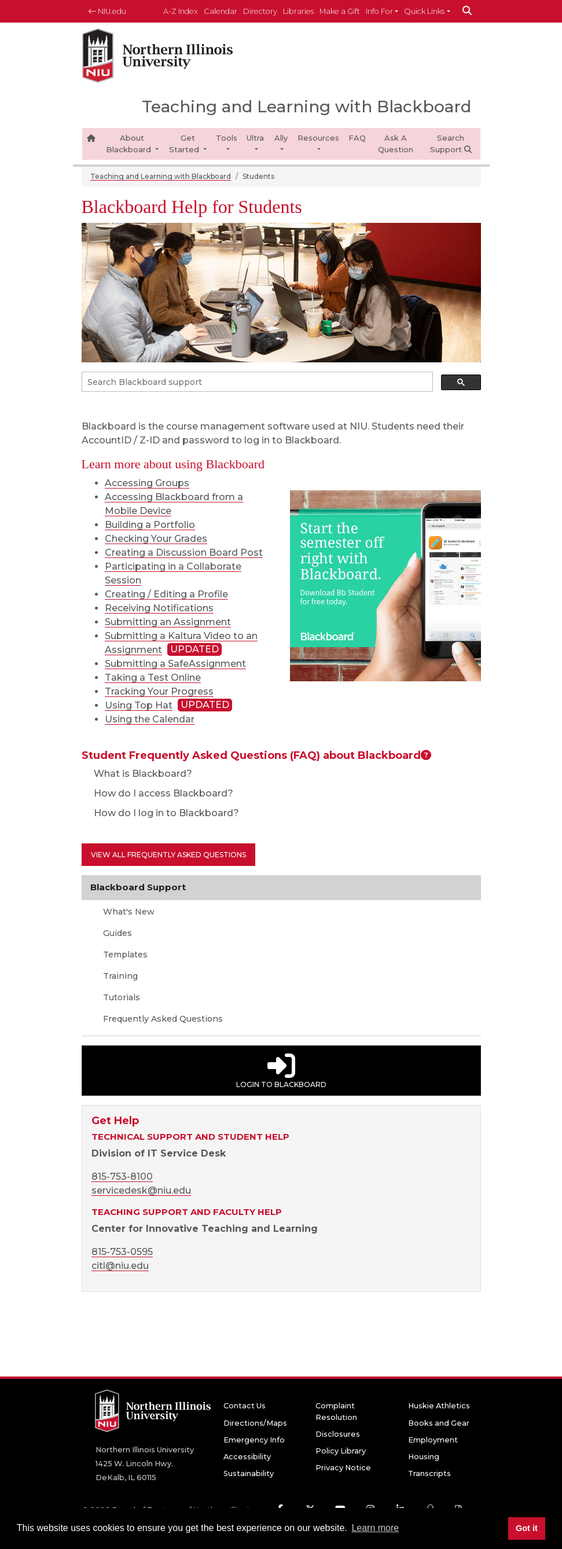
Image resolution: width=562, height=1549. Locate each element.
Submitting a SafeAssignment (175, 663)
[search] (256, 382)
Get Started (185, 143)
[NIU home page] (157, 56)
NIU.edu (107, 11)
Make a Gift (339, 11)
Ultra (255, 137)
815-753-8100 (122, 1176)
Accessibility (247, 1456)
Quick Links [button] (424, 11)
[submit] (467, 11)
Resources (318, 137)
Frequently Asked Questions (162, 1019)
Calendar (220, 11)
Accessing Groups (147, 483)
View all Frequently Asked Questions (168, 854)
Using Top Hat (138, 705)
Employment (433, 1440)
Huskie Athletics (439, 1405)
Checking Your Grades (156, 538)
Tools (226, 137)
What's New (128, 911)
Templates (124, 954)
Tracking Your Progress (159, 691)
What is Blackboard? (137, 773)
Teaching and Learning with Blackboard (160, 176)
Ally (281, 137)
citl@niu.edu (120, 1265)
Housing (423, 1456)
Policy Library (340, 1451)
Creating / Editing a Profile (166, 594)
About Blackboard (129, 143)
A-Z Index (180, 11)
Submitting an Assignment (168, 621)
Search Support (451, 143)
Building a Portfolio (150, 524)
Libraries (298, 11)
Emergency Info (254, 1440)
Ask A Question (395, 143)
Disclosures (337, 1434)
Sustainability (248, 1473)
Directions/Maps (255, 1423)
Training (119, 976)
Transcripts (429, 1473)
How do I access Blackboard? (157, 793)
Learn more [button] (375, 1528)
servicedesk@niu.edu (141, 1190)
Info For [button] (379, 11)
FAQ (357, 137)
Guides (116, 933)
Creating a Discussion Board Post (184, 552)
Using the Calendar (149, 719)
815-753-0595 (122, 1251)
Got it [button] (527, 1528)
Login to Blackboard (281, 1070)
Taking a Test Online (153, 677)
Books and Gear (438, 1423)
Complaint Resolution (336, 1411)
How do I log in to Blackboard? (160, 812)
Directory (260, 11)
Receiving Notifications (159, 608)
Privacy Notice (343, 1467)
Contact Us (244, 1405)
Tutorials (120, 997)
